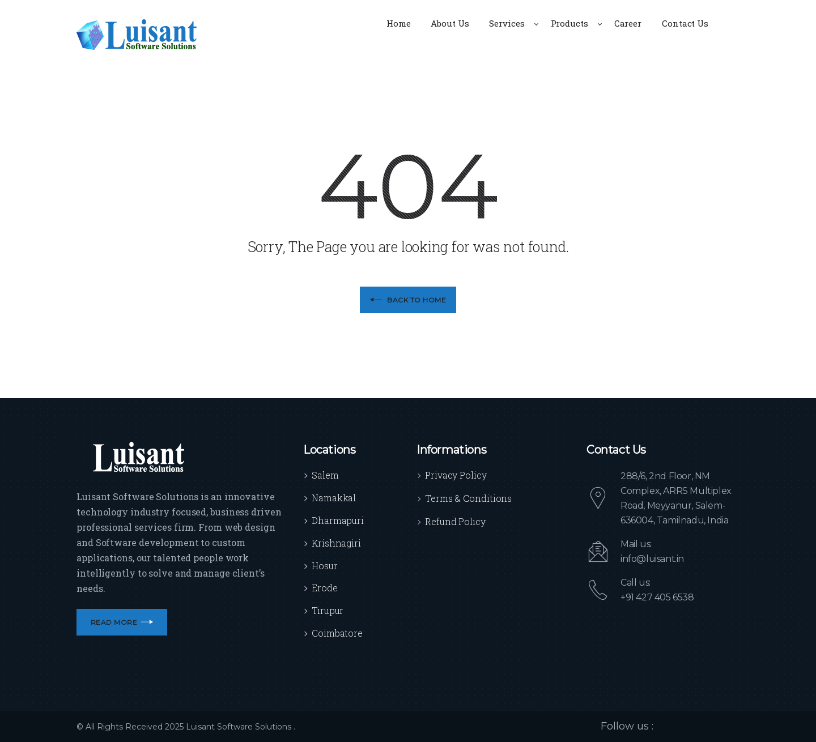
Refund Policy (455, 521)
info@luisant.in (652, 558)
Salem (325, 475)
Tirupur (327, 610)
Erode (325, 588)
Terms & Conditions (468, 498)
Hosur (325, 566)
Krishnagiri (336, 543)
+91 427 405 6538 (657, 597)
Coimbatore (337, 633)
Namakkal (334, 498)
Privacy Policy (456, 475)
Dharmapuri (338, 520)
